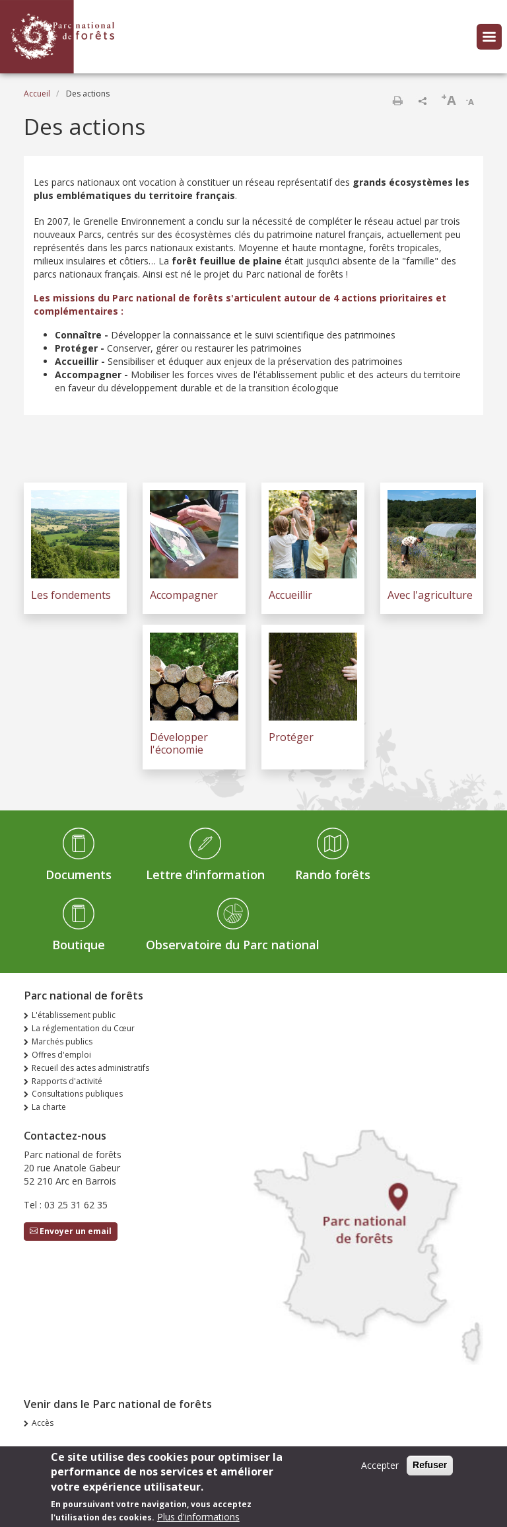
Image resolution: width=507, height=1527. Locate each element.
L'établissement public (74, 1015)
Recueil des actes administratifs (90, 1068)
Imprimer (397, 100)
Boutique (78, 945)
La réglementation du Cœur (83, 1028)
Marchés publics (62, 1041)
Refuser (430, 1469)
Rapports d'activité (67, 1081)
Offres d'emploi (61, 1054)
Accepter (380, 1470)
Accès (42, 1423)
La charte (49, 1107)
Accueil (37, 93)
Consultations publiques (77, 1093)
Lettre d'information (205, 874)
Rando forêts (332, 874)
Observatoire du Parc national (233, 945)
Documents (79, 874)
